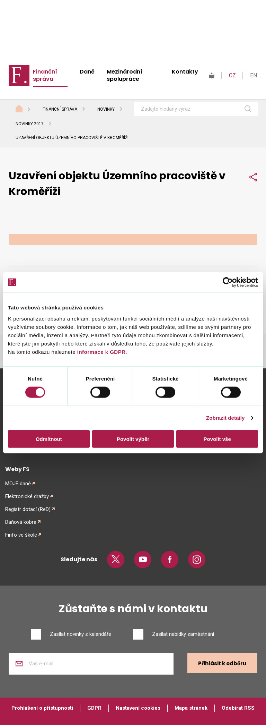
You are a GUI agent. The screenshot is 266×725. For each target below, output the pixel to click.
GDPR (94, 708)
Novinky (106, 109)
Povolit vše (217, 439)
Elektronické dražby (27, 496)
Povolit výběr (133, 439)
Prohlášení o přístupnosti (42, 708)
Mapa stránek (191, 708)
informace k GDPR (100, 352)
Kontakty (185, 72)
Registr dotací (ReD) (28, 509)
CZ (232, 75)
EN (253, 75)
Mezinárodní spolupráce (124, 75)
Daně (87, 72)
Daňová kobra (20, 522)
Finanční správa (45, 75)
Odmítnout (49, 439)
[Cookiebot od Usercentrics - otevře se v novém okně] (227, 282)
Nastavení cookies (138, 708)
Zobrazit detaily (225, 418)
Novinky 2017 (30, 123)
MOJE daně (18, 483)
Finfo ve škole (21, 535)
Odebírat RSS (238, 708)
